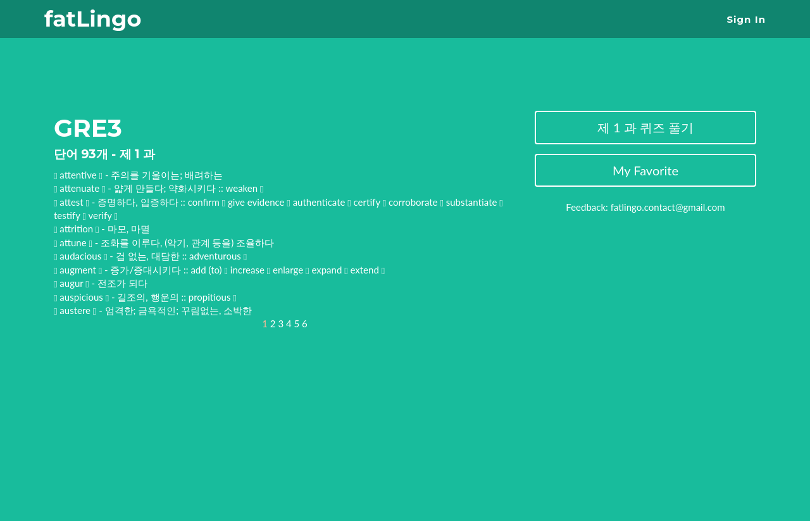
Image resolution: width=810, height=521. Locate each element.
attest (72, 202)
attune (74, 242)
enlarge (291, 269)
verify (102, 215)
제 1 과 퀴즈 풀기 (645, 127)
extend (367, 269)
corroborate (416, 202)
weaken (245, 188)
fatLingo (92, 18)
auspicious (82, 297)
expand (329, 269)
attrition (77, 228)
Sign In (746, 19)
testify (70, 215)
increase (250, 269)
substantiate (474, 202)
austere (76, 310)
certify (370, 202)
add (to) (209, 269)
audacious (81, 255)
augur (72, 283)
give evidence (259, 202)
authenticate (322, 202)
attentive (79, 174)
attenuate (80, 188)
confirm (207, 202)
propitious (213, 297)
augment (78, 269)
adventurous (218, 255)
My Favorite (645, 170)
